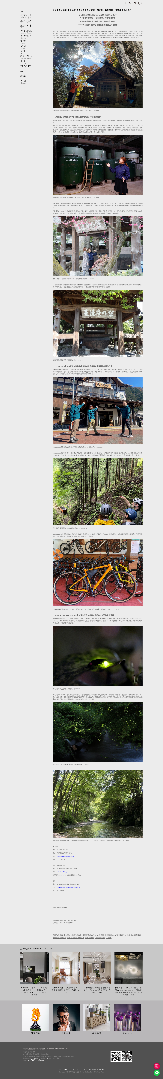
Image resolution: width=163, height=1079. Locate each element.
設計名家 (34, 26)
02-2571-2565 (34, 1058)
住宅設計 (100, 935)
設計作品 (34, 57)
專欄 (34, 82)
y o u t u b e (79, 1069)
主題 (22, 11)
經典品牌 (34, 21)
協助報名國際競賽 (59, 938)
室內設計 (67, 935)
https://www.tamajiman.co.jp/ (65, 856)
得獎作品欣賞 (76, 935)
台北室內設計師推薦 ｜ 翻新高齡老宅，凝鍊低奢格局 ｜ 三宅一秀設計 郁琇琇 (97, 990)
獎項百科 (127, 1033)
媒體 (34, 42)
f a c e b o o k (63, 1069)
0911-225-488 (51, 1058)
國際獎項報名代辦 (112, 935)
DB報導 (108, 938)
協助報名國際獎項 (134, 935)
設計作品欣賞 (58, 935)
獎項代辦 (122, 935)
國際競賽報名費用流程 (75, 938)
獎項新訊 (34, 32)
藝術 (34, 52)
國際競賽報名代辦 (89, 935)
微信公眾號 (100, 1069)
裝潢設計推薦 (100, 938)
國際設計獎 (89, 938)
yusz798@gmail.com (35, 1060)
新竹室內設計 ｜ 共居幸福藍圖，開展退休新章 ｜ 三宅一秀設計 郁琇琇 (66, 990)
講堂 (34, 76)
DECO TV (25, 66)
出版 (34, 62)
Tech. (98, 1072)
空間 (34, 47)
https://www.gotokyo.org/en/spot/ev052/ (68, 887)
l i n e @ (71, 1069)
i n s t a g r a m (90, 1069)
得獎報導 (34, 37)
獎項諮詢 (35, 1033)
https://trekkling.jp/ (62, 872)
